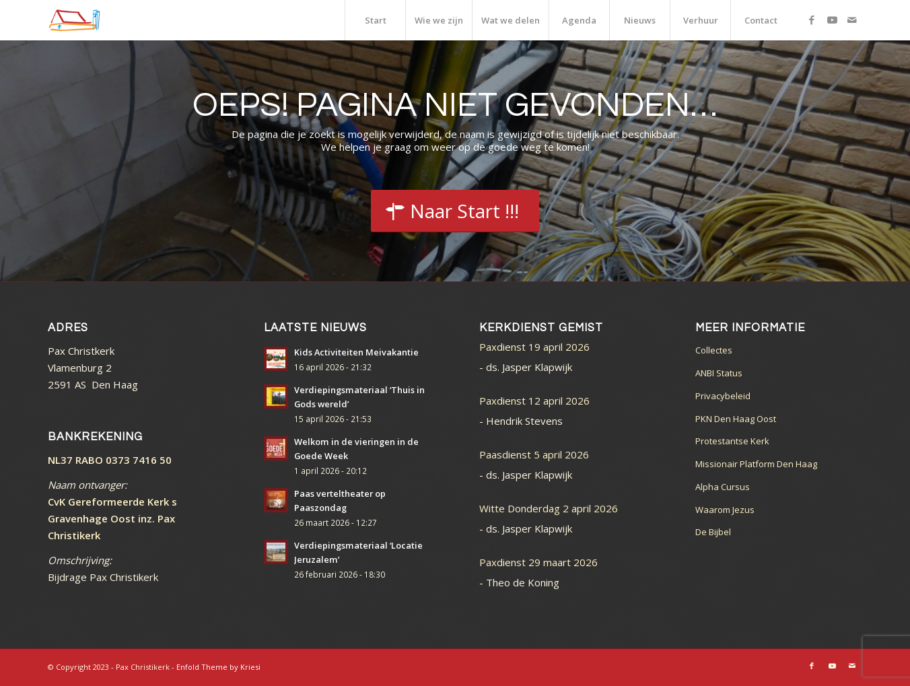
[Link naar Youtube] (832, 19)
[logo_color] (74, 20)
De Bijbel (713, 532)
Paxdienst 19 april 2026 (534, 346)
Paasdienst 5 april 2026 (534, 454)
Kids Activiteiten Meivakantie (356, 352)
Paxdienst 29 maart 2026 (538, 562)
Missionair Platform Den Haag (756, 464)
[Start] (455, 211)
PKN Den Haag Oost (735, 419)
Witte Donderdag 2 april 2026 (548, 508)
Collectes (713, 350)
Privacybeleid (722, 396)
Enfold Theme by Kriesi (218, 667)
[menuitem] (375, 20)
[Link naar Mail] (852, 19)
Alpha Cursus (722, 487)
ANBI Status (718, 373)
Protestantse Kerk (732, 441)
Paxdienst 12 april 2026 (534, 400)
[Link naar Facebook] (812, 19)
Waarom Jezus (725, 510)
